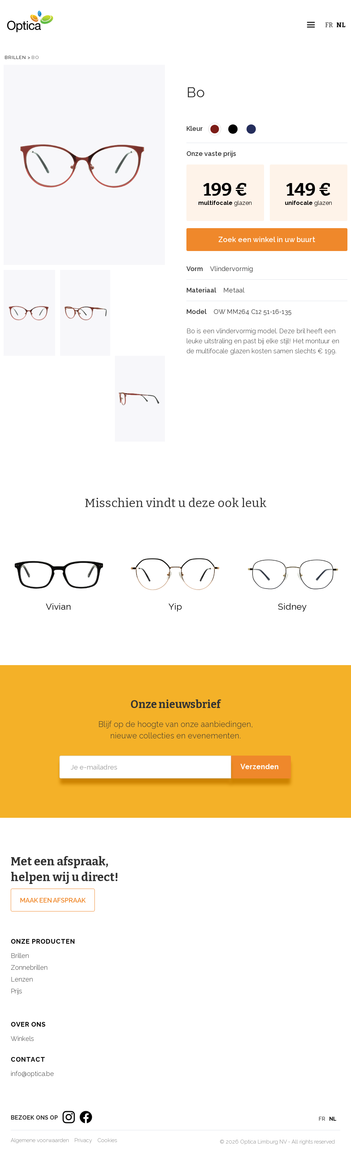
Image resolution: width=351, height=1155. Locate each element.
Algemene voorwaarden (40, 1140)
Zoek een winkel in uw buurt (266, 239)
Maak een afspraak (53, 900)
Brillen (20, 955)
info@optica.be (32, 1073)
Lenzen (22, 979)
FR (329, 25)
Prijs (16, 991)
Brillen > (17, 57)
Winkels (22, 1038)
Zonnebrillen (29, 967)
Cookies (107, 1140)
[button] (310, 26)
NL (341, 25)
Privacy (83, 1140)
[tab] (29, 313)
